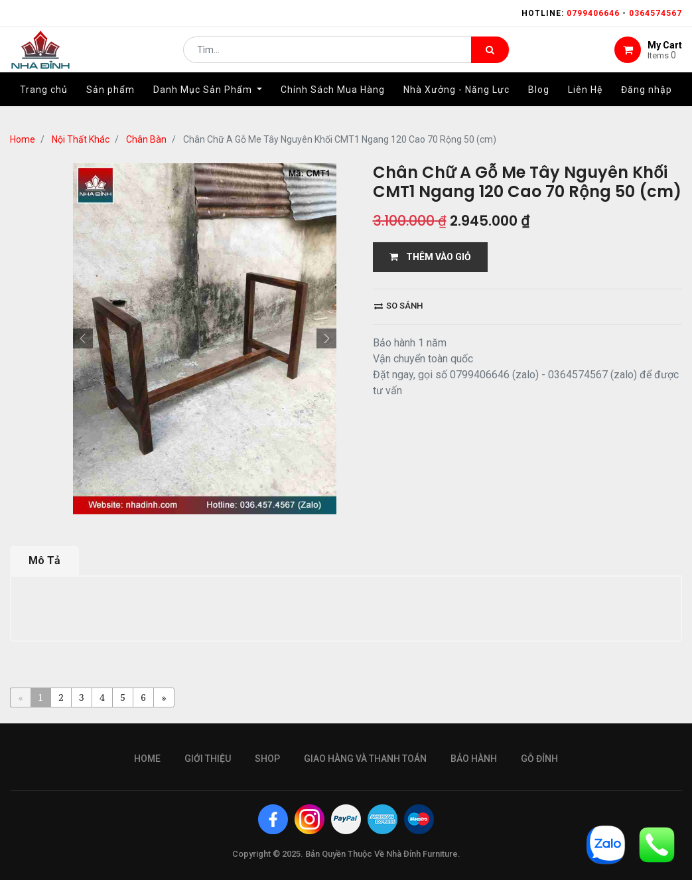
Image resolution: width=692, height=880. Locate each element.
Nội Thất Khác (80, 139)
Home (22, 139)
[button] (83, 338)
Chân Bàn (146, 139)
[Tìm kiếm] (490, 57)
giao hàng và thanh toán (365, 758)
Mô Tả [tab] (44, 560)
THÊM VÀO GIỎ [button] (430, 257)
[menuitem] (44, 104)
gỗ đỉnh (539, 758)
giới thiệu (207, 758)
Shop (267, 758)
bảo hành (473, 758)
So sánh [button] (398, 306)
